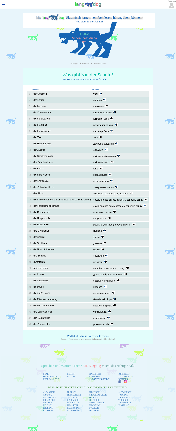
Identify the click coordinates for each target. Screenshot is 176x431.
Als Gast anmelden (98, 63)
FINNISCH (72, 392)
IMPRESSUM (124, 374)
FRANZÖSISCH (74, 395)
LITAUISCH (94, 392)
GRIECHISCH (73, 397)
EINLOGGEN (95, 374)
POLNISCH (94, 400)
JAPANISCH (72, 405)
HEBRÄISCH (73, 400)
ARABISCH (48, 395)
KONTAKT (72, 377)
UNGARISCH (124, 405)
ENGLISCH (48, 408)
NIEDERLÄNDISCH (98, 395)
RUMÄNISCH (95, 405)
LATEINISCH (73, 410)
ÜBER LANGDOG (51, 379)
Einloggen (74, 63)
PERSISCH (93, 397)
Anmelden (84, 63)
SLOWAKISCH (124, 392)
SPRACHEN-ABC (51, 377)
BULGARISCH (49, 397)
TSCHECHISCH (125, 397)
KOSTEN (71, 374)
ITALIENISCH (73, 403)
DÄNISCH (47, 403)
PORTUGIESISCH (97, 403)
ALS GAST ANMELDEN (99, 379)
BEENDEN (123, 379)
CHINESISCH (49, 400)
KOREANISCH (73, 408)
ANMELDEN (94, 377)
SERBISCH (94, 410)
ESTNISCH (48, 410)
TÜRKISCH (123, 400)
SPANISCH (123, 395)
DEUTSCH (47, 405)
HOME (46, 374)
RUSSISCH (94, 408)
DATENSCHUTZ (125, 377)
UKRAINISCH (124, 403)
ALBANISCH (49, 392)
